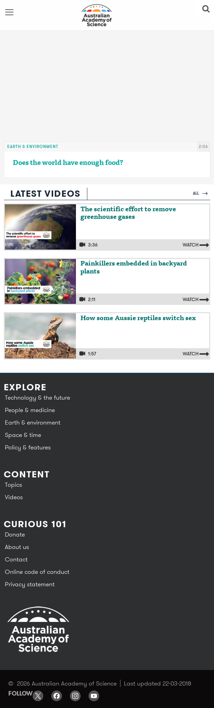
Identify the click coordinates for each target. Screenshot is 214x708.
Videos (14, 497)
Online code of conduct (37, 572)
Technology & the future (37, 397)
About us (17, 547)
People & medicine (30, 410)
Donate (15, 534)
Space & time (23, 435)
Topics (13, 484)
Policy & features (28, 447)
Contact (16, 559)
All (200, 193)
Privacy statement (30, 584)
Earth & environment (32, 146)
